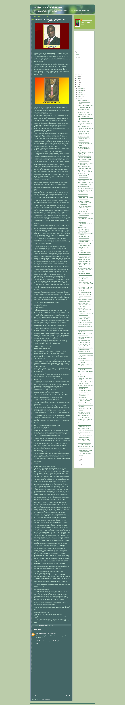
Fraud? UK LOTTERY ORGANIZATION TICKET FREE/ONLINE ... (84, 305)
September (81, 94)
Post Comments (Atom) (44, 699)
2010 (78, 86)
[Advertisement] (43, 683)
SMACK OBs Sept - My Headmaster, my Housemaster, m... (83, 175)
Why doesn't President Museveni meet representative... (83, 396)
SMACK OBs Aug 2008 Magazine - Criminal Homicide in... (83, 133)
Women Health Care (83, 194)
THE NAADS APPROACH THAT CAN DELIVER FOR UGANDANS (85, 279)
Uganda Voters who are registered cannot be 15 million (84, 102)
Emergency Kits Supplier (53, 640)
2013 (78, 80)
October (80, 92)
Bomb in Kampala (82, 358)
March (79, 464)
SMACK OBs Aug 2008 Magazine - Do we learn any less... (85, 123)
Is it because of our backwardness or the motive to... (85, 218)
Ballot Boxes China (41, 640)
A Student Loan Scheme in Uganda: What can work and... (84, 296)
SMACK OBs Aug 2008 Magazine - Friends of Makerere (84, 138)
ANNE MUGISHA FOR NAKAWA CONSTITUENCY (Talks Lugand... (85, 203)
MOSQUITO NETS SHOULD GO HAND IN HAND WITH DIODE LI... (85, 289)
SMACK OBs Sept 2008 (83, 186)
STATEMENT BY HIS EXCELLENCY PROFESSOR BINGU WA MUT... (85, 197)
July (79, 98)
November (80, 90)
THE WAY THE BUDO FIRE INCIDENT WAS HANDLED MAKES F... (85, 265)
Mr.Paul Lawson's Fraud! (84, 320)
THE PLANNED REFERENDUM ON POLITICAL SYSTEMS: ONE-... (85, 373)
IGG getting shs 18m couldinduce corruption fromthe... (84, 249)
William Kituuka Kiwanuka (48, 7)
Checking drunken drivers (84, 423)
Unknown (38, 633)
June (79, 458)
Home (51, 695)
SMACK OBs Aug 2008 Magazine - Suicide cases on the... (85, 128)
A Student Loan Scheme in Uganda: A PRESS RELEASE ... (85, 284)
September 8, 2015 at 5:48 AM (48, 633)
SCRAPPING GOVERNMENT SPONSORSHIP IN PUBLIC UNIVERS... (85, 270)
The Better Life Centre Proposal (85, 402)
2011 (78, 84)
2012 (78, 82)
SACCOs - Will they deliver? (84, 292)
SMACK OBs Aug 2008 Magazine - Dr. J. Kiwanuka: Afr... (85, 118)
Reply (37, 643)
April (79, 462)
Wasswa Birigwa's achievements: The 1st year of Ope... (85, 224)
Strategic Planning (82, 227)
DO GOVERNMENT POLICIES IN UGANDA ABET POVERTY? (85, 387)
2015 (78, 76)
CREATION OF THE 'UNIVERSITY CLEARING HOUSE (85, 378)
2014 (78, 78)
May (79, 460)
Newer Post (34, 695)
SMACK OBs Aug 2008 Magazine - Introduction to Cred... (85, 143)
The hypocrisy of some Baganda (85, 188)
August (80, 96)
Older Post (68, 695)
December (80, 88)
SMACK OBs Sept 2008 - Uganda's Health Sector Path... (84, 149)
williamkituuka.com (87, 20)
